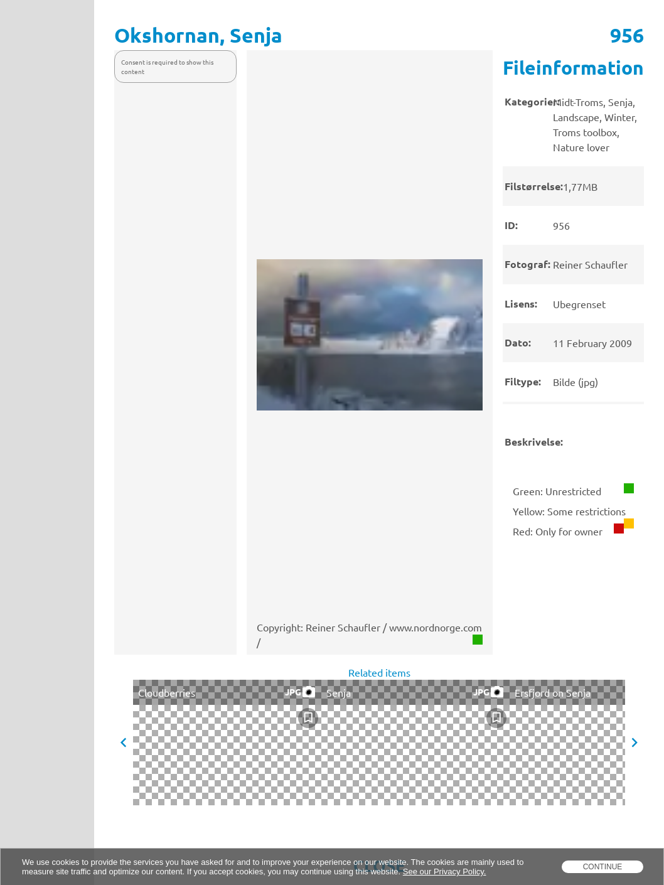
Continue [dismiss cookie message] (603, 866)
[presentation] (573, 261)
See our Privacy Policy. (444, 871)
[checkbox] (308, 718)
